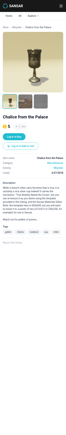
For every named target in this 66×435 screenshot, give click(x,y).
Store (6, 27)
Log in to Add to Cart (20, 146)
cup (46, 232)
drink (56, 232)
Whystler (17, 27)
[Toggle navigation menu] (61, 6)
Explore (33, 15)
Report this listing (12, 242)
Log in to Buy (14, 136)
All (20, 15)
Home (9, 15)
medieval (34, 232)
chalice (20, 232)
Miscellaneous (55, 163)
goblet (8, 232)
